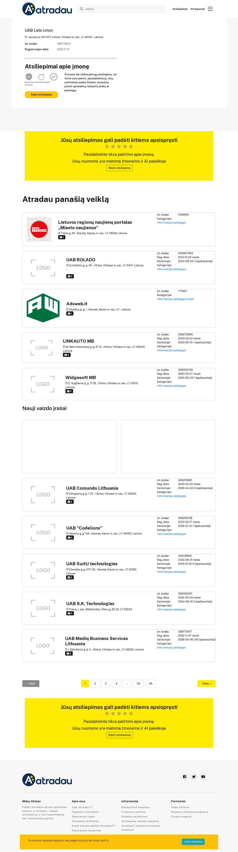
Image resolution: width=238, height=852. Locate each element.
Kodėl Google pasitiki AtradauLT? (93, 825)
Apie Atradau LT (82, 807)
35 (138, 683)
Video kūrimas (180, 807)
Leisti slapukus (193, 841)
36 (150, 683)
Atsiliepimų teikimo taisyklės (140, 821)
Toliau (206, 683)
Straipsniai (198, 9)
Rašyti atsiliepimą (41, 94)
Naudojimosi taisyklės (135, 807)
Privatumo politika (133, 811)
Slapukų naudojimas (134, 816)
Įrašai (190, 299)
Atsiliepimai (180, 9)
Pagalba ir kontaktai (85, 811)
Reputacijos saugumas (86, 830)
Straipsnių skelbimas (85, 821)
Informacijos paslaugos (171, 222)
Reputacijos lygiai (83, 816)
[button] (210, 9)
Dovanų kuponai (181, 816)
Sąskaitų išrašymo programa (189, 811)
